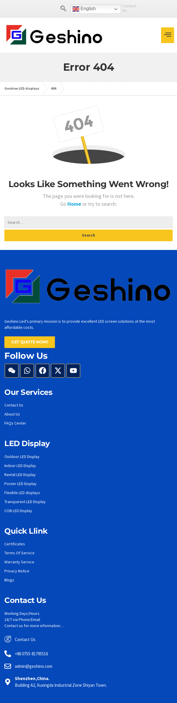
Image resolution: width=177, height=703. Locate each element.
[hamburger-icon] (167, 35)
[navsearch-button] (52, 9)
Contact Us (121, 8)
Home (74, 203)
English (73, 9)
